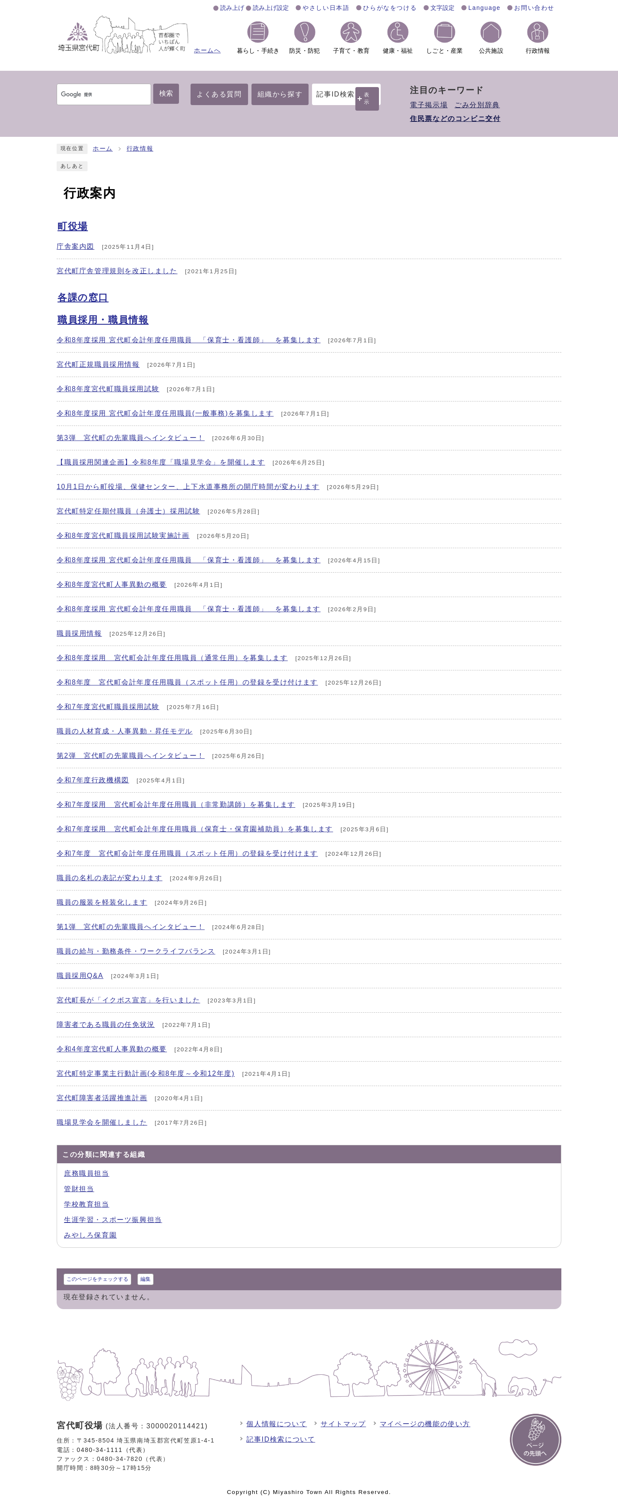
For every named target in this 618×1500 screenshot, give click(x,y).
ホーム (103, 148)
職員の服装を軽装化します (102, 902)
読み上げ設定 (271, 7)
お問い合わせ (534, 7)
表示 (367, 98)
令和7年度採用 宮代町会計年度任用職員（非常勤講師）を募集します (176, 804)
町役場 (73, 226)
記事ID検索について (280, 1439)
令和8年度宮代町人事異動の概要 (112, 584)
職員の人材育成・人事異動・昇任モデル (125, 731)
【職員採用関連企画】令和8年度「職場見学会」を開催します (161, 462)
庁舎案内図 (75, 246)
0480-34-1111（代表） (113, 1449)
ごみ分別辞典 (477, 105)
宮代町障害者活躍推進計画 (102, 1098)
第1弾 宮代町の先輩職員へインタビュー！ (131, 926)
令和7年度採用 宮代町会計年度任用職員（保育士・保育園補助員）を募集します (195, 829)
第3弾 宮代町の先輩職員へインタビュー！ (131, 437)
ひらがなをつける (390, 7)
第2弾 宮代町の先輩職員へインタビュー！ (131, 755)
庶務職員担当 (86, 1173)
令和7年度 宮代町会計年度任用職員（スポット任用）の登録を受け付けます (187, 853)
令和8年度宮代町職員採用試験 (108, 388)
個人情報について (276, 1424)
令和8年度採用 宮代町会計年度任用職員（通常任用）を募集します (172, 657)
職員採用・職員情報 (103, 319)
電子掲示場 (429, 105)
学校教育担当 (86, 1204)
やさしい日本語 (326, 7)
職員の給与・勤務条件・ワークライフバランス (136, 951)
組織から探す (280, 94)
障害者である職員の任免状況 (106, 1024)
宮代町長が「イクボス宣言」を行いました (128, 1000)
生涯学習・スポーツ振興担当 (113, 1219)
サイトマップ (343, 1424)
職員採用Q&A (80, 975)
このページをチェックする (97, 1279)
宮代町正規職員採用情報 (98, 364)
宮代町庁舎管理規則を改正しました (117, 271)
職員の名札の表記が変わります (109, 877)
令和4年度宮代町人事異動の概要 (112, 1049)
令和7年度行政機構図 (93, 780)
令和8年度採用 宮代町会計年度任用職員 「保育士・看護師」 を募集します (189, 340)
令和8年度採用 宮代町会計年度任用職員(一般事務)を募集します (165, 413)
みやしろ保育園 (90, 1235)
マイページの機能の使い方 (425, 1424)
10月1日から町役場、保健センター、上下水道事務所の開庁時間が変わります (188, 486)
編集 (145, 1279)
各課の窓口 (83, 297)
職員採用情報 (79, 633)
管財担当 (79, 1188)
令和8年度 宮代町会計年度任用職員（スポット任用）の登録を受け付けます (187, 682)
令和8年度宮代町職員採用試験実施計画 (123, 535)
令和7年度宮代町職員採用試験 (108, 706)
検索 (166, 93)
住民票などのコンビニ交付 (455, 118)
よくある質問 (219, 94)
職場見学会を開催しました (102, 1122)
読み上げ (232, 7)
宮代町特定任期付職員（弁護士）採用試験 (128, 511)
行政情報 (140, 148)
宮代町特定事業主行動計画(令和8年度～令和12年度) (146, 1073)
